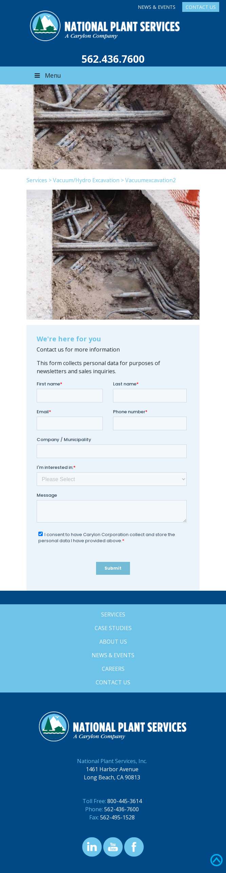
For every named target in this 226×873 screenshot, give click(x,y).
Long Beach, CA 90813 (112, 777)
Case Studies (113, 628)
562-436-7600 (121, 809)
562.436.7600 (113, 59)
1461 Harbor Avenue (112, 769)
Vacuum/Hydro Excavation (86, 180)
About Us (113, 641)
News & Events (156, 7)
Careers (113, 668)
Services (36, 180)
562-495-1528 (117, 817)
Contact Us (201, 7)
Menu (47, 75)
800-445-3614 (124, 801)
